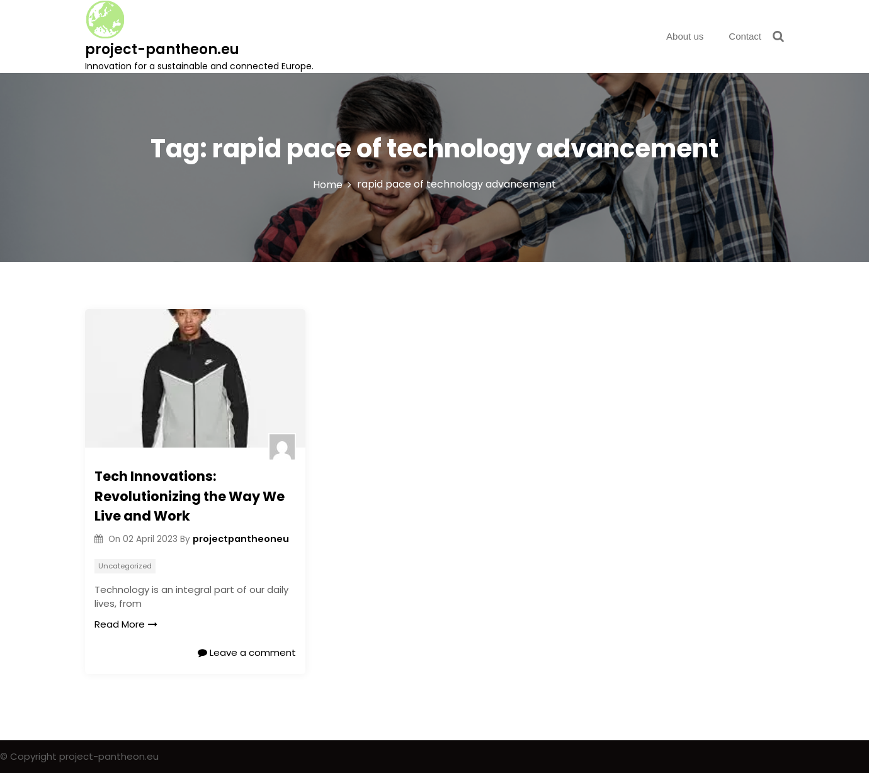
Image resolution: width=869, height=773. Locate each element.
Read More (125, 624)
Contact (745, 36)
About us (684, 36)
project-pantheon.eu (162, 49)
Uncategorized (125, 566)
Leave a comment (247, 652)
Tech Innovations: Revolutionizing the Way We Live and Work (189, 496)
